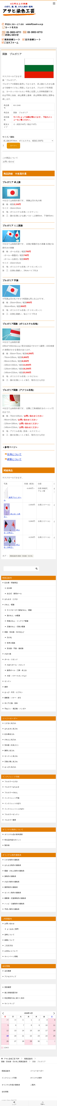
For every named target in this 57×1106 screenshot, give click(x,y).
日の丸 (9, 637)
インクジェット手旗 (11, 798)
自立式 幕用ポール (14, 594)
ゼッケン (7, 681)
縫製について (14, 459)
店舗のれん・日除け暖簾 (16, 626)
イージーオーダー (37, 1071)
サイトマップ (9, 1003)
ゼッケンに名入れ (11, 756)
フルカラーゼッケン (11, 814)
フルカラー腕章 (10, 820)
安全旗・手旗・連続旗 (15, 648)
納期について (9, 940)
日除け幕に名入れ (11, 761)
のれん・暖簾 (9, 605)
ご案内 (32, 1085)
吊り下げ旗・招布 (11, 703)
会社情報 (5, 1092)
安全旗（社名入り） (11, 745)
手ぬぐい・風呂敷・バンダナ (15, 709)
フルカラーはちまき (11, 787)
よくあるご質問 (12, 929)
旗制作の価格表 (10, 876)
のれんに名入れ (10, 740)
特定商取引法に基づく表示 (14, 998)
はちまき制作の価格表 (12, 865)
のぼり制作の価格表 (11, 882)
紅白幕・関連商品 (11, 583)
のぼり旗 (7, 654)
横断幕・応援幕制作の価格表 (15, 898)
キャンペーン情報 (11, 956)
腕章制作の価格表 (11, 887)
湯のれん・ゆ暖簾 (13, 615)
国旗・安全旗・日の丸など (14, 632)
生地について (14, 454)
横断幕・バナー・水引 (12, 698)
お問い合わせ (9, 924)
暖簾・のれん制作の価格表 (14, 871)
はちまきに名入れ (11, 729)
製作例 (6, 845)
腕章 (6, 687)
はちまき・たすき (11, 599)
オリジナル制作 (36, 1078)
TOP (11, 1059)
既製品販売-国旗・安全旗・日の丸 (21, 556)
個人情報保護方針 (11, 993)
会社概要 (7, 971)
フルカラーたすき (11, 781)
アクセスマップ (10, 976)
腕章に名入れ (9, 750)
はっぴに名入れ (10, 767)
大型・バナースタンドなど (17, 676)
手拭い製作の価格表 (11, 909)
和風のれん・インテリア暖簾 (17, 621)
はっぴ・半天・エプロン (13, 692)
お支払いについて (11, 951)
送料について (9, 935)
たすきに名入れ (10, 723)
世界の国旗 (11, 643)
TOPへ (42, 1103)
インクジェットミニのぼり (14, 809)
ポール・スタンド (11, 659)
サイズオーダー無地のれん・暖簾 (19, 610)
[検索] (21, 568)
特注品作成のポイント (12, 840)
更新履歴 (7, 987)
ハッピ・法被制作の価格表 (14, 904)
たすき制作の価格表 (11, 860)
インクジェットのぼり (12, 803)
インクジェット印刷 (9, 1078)
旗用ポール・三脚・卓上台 (17, 670)
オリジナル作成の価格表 (11, 1085)
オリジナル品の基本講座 (13, 834)
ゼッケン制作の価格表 (12, 893)
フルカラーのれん (11, 792)
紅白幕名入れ (9, 734)
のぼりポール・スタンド (16, 665)
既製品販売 (6, 1071)
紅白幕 (9, 588)
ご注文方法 (8, 945)
